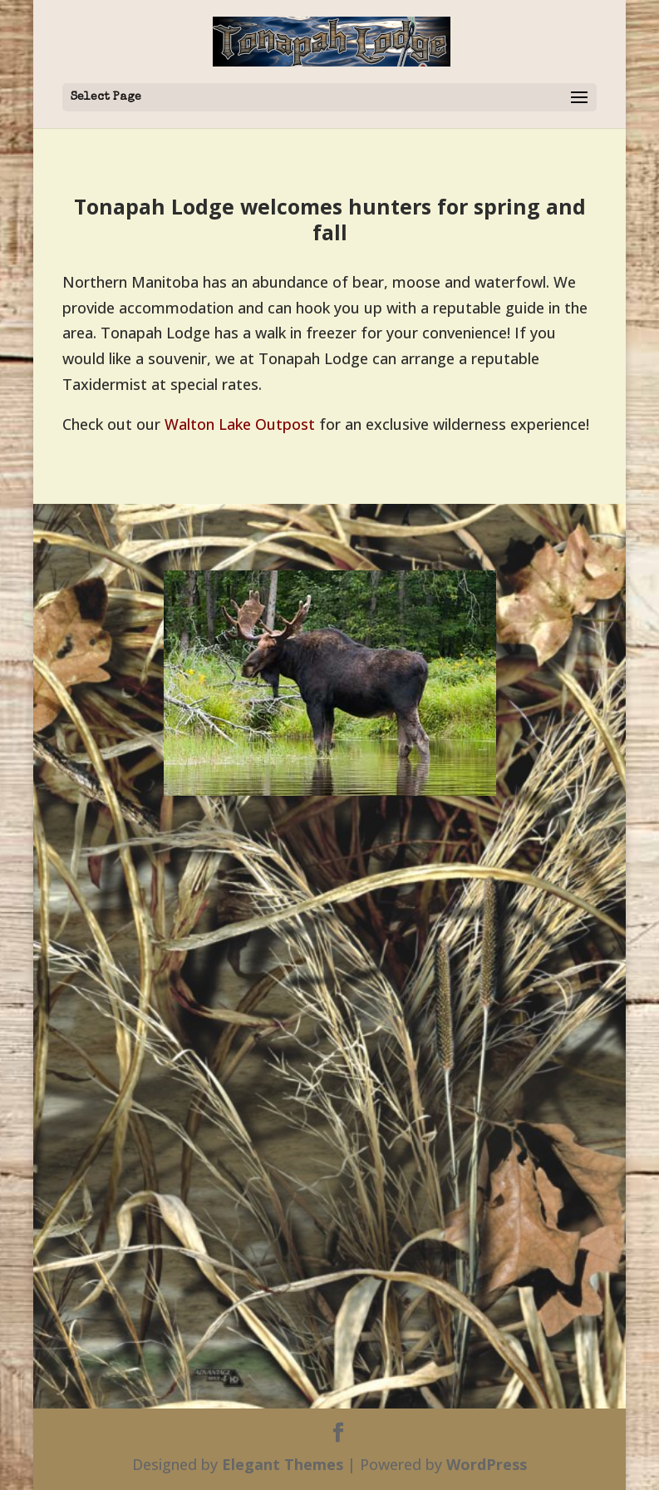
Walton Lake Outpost (240, 424)
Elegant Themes (282, 1464)
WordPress (486, 1464)
